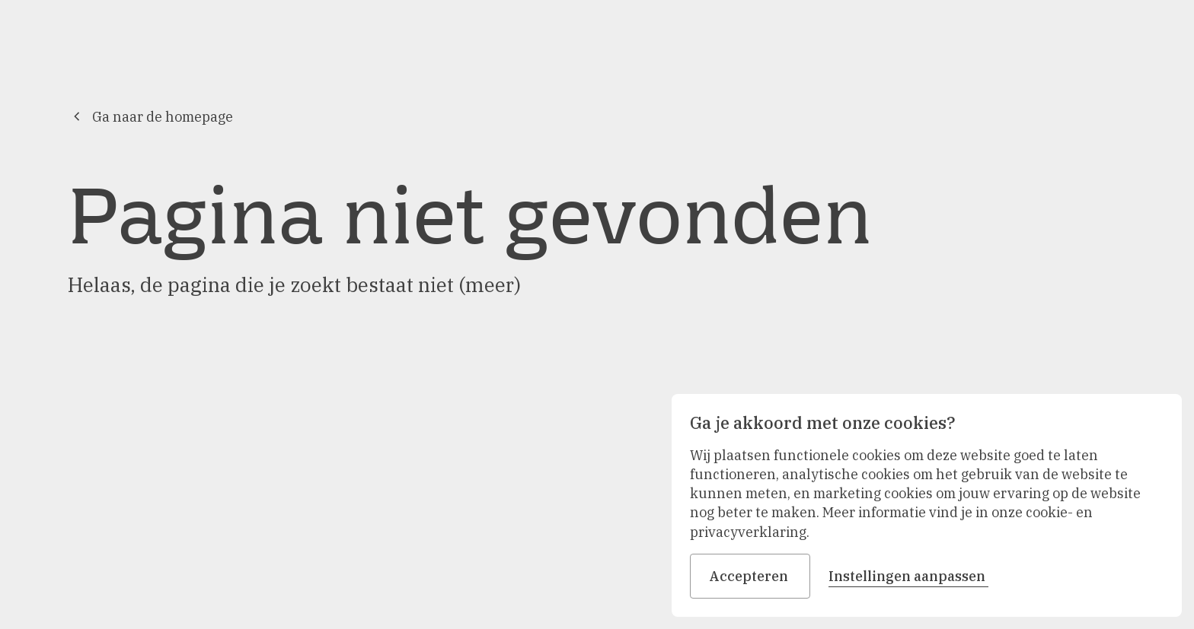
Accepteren (750, 576)
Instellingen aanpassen (908, 576)
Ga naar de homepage (150, 116)
